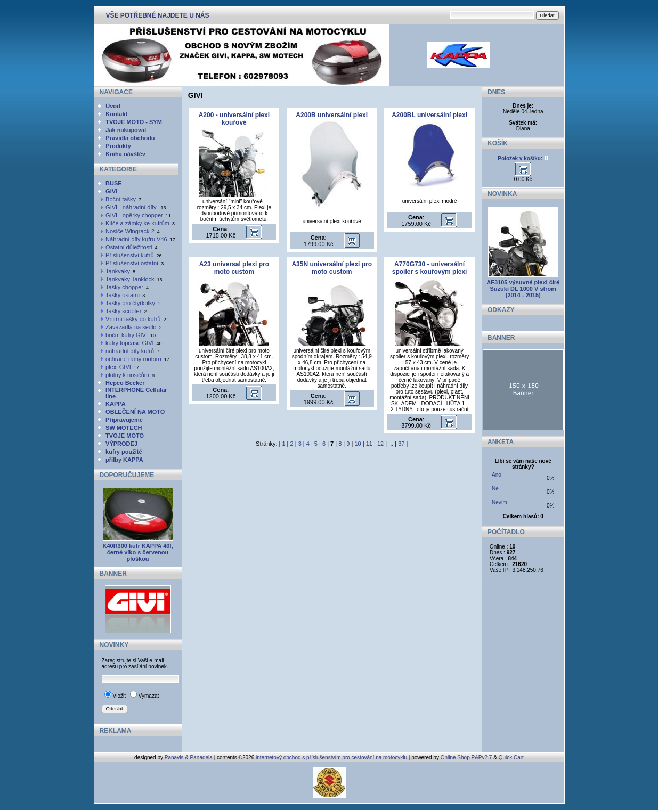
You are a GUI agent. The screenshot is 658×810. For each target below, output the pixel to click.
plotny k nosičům (127, 375)
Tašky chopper (124, 287)
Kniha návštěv (125, 154)
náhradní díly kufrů (129, 351)
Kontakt (116, 114)
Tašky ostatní (122, 295)
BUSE (113, 183)
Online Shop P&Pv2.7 (466, 757)
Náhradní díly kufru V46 (136, 239)
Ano (496, 475)
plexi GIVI (118, 367)
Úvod (112, 106)
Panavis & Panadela (189, 757)
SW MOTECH (123, 427)
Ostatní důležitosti (128, 247)
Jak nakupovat (125, 130)
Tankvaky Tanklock (130, 279)
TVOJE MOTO (124, 435)
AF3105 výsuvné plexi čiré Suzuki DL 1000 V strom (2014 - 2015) (522, 288)
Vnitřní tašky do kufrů (132, 319)
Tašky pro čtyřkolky (130, 303)
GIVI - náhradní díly (131, 207)
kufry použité (123, 451)
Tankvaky (117, 271)
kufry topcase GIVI (129, 343)
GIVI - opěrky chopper (134, 215)
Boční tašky (120, 199)
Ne (495, 489)
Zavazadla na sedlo (130, 327)
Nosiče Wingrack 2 (130, 231)
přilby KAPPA (124, 459)
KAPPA (115, 403)
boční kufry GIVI (126, 335)
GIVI (111, 191)
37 (401, 443)
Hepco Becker (124, 383)
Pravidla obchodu (130, 138)
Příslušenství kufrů (129, 255)
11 (369, 443)
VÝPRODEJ (121, 443)
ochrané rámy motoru (133, 359)
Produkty (118, 146)
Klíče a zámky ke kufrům (137, 223)
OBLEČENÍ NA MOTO (135, 411)
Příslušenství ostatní (131, 263)
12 (380, 443)
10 (357, 443)
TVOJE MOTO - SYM (133, 122)
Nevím (499, 502)
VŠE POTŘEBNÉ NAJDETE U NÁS (157, 15)
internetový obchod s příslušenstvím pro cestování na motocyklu (331, 757)
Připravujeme (124, 419)
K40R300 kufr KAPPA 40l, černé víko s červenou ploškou (137, 552)
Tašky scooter (123, 311)
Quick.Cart (511, 757)
